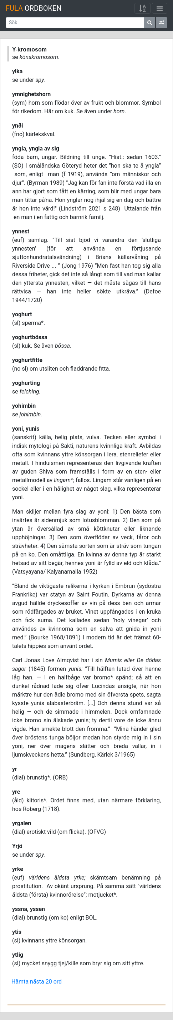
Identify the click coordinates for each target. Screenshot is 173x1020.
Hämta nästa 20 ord (36, 981)
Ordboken (34, 8)
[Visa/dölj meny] (159, 8)
